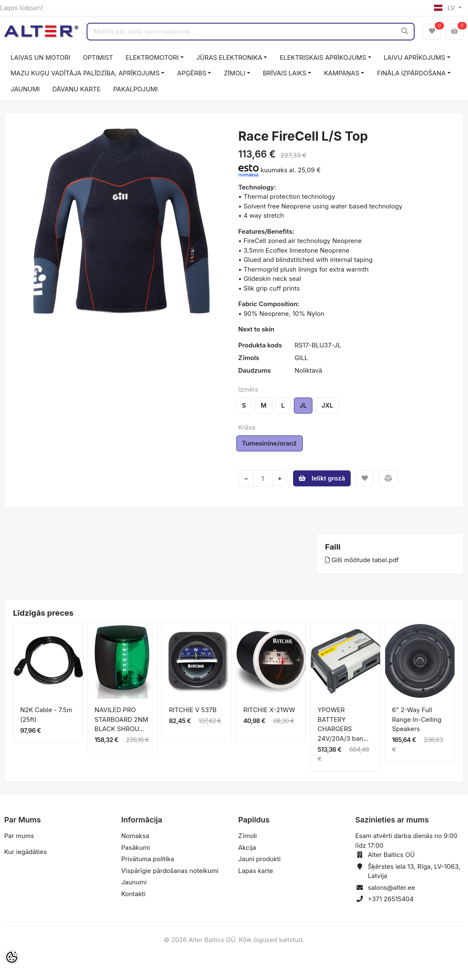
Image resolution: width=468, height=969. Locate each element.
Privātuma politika (147, 859)
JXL (327, 405)
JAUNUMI (25, 89)
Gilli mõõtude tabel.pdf (362, 560)
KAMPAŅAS (341, 73)
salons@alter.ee (391, 888)
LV (445, 8)
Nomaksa (135, 836)
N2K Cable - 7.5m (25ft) (46, 714)
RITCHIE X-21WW (269, 710)
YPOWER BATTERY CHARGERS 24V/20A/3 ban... (342, 724)
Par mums (19, 836)
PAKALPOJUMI (135, 89)
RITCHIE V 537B (193, 710)
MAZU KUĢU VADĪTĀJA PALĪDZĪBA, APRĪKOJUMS (85, 73)
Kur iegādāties (25, 852)
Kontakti (133, 894)
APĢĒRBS (191, 73)
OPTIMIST (98, 57)
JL (303, 405)
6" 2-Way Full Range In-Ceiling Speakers (416, 719)
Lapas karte (255, 871)
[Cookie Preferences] (11, 957)
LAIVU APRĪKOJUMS (414, 57)
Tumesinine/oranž (269, 443)
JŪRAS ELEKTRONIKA (229, 57)
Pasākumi (135, 848)
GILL (301, 358)
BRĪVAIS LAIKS (284, 73)
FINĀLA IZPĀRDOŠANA (411, 73)
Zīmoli (247, 836)
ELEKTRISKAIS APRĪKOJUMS (323, 57)
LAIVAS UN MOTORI (40, 57)
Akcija (247, 848)
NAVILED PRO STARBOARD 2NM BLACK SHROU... (121, 719)
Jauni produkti (259, 859)
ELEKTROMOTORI (152, 57)
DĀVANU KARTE (77, 89)
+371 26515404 (391, 899)
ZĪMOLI (234, 73)
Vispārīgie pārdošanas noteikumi (169, 871)
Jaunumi (133, 882)
